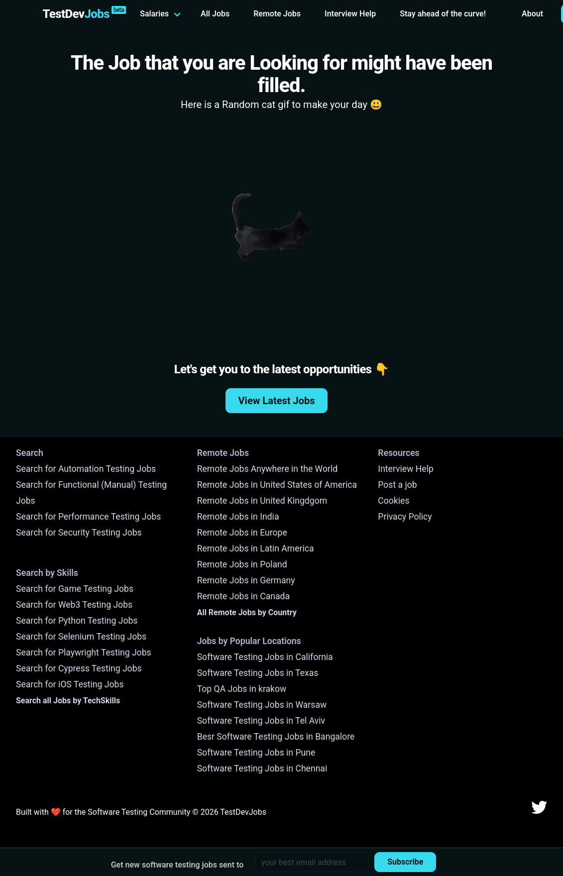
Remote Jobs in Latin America (255, 548)
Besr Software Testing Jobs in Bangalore (276, 737)
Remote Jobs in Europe (242, 533)
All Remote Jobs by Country (247, 612)
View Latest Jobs (276, 401)
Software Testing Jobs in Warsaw (262, 705)
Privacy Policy (405, 517)
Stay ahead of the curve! (443, 13)
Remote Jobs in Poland (242, 564)
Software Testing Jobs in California (265, 657)
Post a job (397, 485)
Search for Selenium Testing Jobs (81, 637)
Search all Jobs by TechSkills (68, 700)
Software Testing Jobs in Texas (258, 673)
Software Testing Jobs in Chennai (262, 768)
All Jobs (215, 13)
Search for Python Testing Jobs (76, 621)
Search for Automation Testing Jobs (86, 469)
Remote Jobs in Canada (243, 596)
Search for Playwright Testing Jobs (83, 652)
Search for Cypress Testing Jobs (79, 668)
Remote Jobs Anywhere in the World (267, 469)
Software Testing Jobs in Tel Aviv (261, 721)
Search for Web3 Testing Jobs (74, 605)
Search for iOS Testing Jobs (70, 684)
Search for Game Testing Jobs (74, 589)
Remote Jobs (277, 13)
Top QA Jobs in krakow (242, 689)
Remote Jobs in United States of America (277, 485)
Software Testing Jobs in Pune (256, 753)
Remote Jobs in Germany (246, 580)
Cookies (393, 501)
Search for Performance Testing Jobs (88, 517)
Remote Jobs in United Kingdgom (262, 501)
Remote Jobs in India (238, 517)
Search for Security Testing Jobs (79, 533)
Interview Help (350, 13)
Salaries (154, 13)
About (532, 13)
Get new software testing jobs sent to (177, 865)
